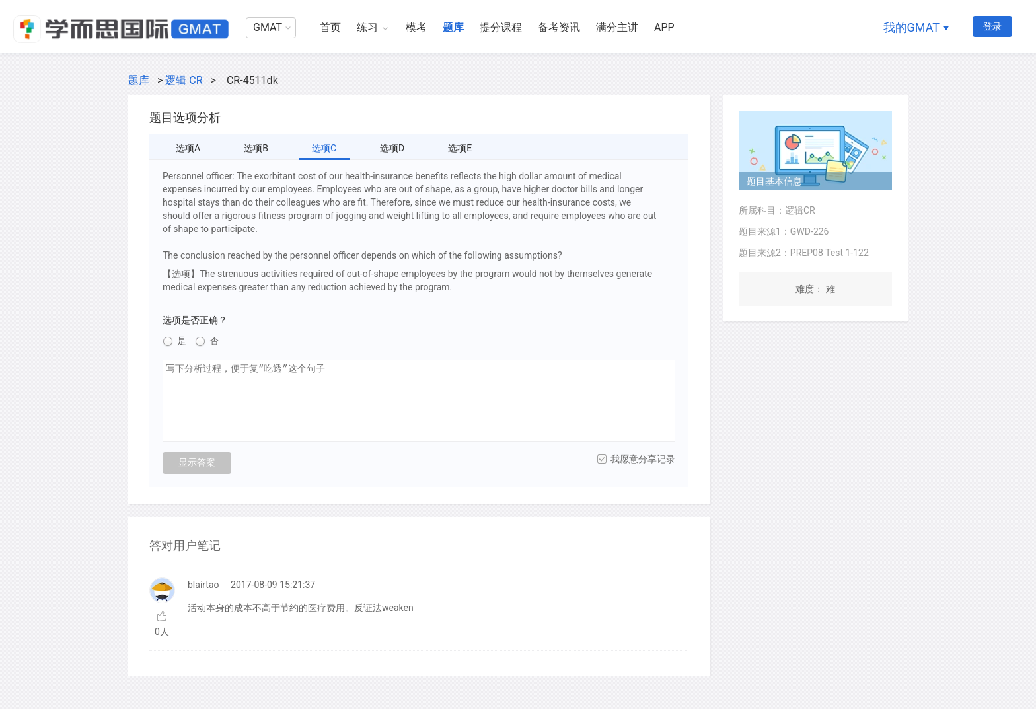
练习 (367, 27)
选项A (188, 148)
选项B (256, 148)
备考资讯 (559, 27)
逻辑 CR (183, 80)
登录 (992, 26)
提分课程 (501, 27)
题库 (453, 27)
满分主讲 (617, 27)
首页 (330, 27)
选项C (324, 148)
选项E (460, 148)
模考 (416, 27)
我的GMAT (911, 27)
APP (664, 27)
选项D (392, 148)
